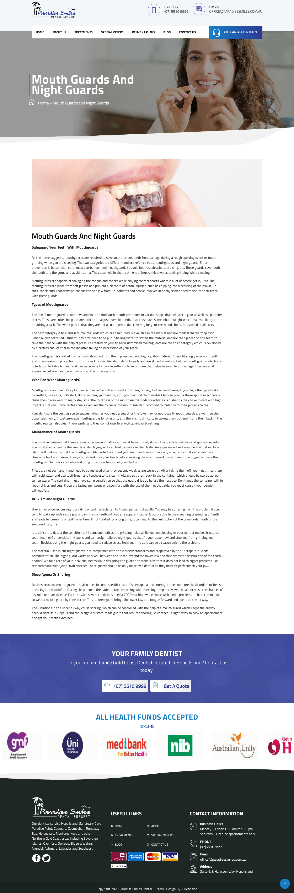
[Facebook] (36, 857)
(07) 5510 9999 (176, 11)
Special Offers (112, 31)
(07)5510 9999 (231, 842)
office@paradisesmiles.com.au (235, 11)
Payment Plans (143, 31)
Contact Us (187, 31)
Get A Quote (169, 684)
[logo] (54, 9)
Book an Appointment (241, 31)
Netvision (190, 886)
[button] (285, 884)
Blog (167, 31)
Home (40, 31)
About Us (59, 31)
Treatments (84, 31)
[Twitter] (46, 857)
